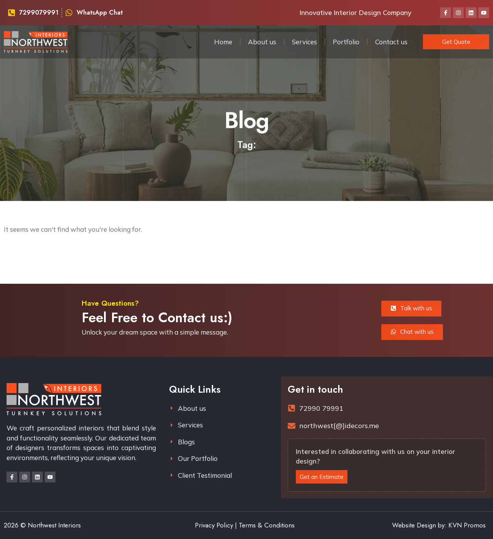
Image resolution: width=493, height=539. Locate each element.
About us (262, 42)
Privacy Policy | (216, 525)
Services (304, 42)
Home (223, 42)
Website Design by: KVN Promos (439, 525)
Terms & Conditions (267, 525)
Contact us (391, 42)
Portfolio (346, 42)
